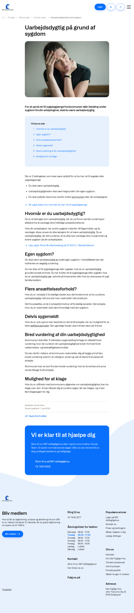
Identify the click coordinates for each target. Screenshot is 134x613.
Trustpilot (7, 589)
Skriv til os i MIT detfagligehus (82, 564)
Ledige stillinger (113, 536)
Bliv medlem (10, 534)
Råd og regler (24, 17)
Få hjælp (11, 17)
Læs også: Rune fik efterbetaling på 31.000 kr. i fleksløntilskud (61, 245)
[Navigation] (129, 7)
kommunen (78, 197)
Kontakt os (111, 524)
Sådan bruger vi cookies (117, 574)
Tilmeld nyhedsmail (115, 562)
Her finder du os (75, 568)
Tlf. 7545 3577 (74, 517)
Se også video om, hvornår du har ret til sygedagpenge (58, 204)
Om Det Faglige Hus (116, 558)
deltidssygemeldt (39, 325)
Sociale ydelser (40, 17)
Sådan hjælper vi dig (116, 532)
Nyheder (110, 554)
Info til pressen (113, 566)
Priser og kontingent (115, 528)
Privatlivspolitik (113, 570)
